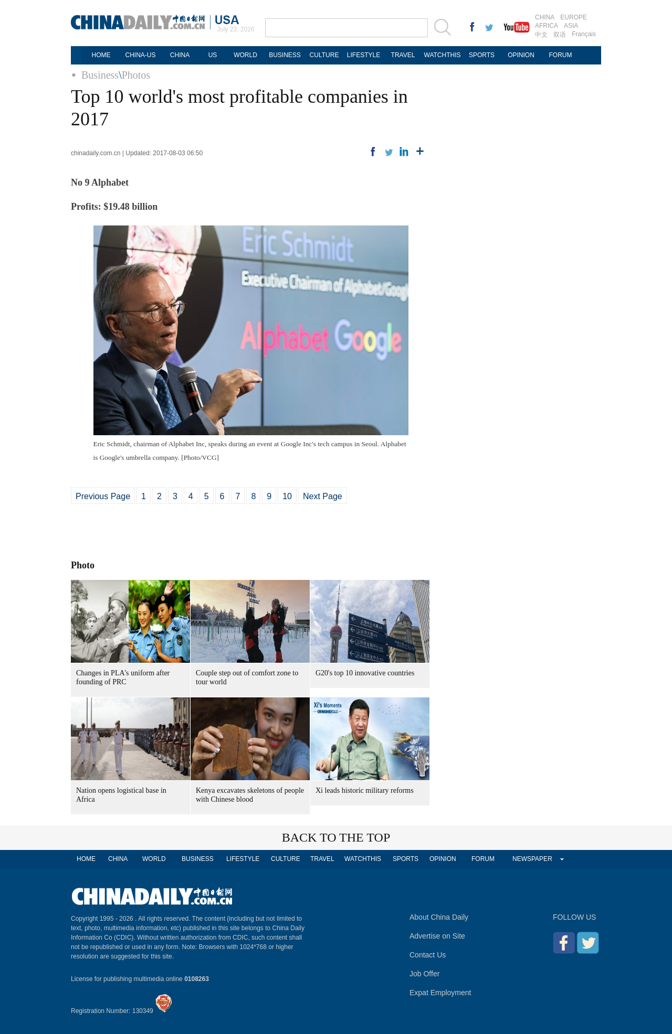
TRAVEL (403, 55)
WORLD (245, 55)
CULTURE (324, 55)
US (212, 55)
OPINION (521, 55)
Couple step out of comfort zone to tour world (247, 677)
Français (584, 34)
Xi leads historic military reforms (365, 790)
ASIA (571, 25)
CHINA (544, 17)
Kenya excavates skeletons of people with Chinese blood (250, 795)
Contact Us (428, 955)
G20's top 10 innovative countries (365, 673)
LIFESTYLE (363, 55)
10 (287, 496)
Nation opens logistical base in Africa (121, 795)
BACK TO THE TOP (336, 837)
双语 (559, 34)
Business (100, 75)
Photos (136, 75)
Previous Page (103, 496)
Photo (82, 565)
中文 (541, 34)
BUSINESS (285, 55)
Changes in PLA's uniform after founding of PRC (123, 677)
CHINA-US (140, 55)
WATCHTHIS (442, 55)
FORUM (560, 55)
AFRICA (546, 25)
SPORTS (482, 55)
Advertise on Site (437, 936)
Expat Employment (440, 992)
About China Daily (439, 917)
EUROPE (573, 17)
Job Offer (424, 974)
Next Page (322, 496)
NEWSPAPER (532, 859)
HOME (101, 55)
